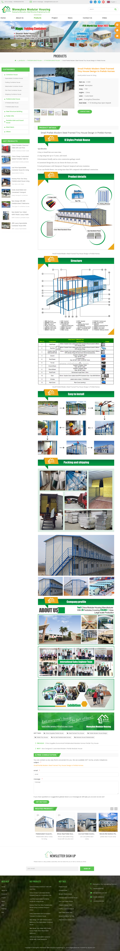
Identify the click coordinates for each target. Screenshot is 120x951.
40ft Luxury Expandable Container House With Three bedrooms (19, 224)
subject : (37, 762)
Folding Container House (12, 82)
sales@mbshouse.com (51, 2)
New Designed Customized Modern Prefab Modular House (62, 748)
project (55, 18)
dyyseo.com (91, 948)
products (37, 18)
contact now (84, 112)
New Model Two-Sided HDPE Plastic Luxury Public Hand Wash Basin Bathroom (20, 213)
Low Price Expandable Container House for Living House (20, 169)
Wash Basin (10, 127)
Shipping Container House (12, 94)
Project (4, 898)
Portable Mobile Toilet (65, 905)
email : (37, 770)
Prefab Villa (10, 116)
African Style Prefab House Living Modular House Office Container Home (66, 834)
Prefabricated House (34, 60)
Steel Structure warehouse (67, 920)
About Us (20, 18)
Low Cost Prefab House (66, 901)
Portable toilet (63, 890)
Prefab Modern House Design (97, 733)
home (3, 18)
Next (115, 808)
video (104, 18)
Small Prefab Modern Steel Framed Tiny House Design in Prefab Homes (58, 765)
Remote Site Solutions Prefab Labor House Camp (109, 834)
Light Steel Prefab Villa (65, 912)
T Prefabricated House (11, 107)
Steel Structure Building (14, 112)
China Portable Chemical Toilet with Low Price (20, 146)
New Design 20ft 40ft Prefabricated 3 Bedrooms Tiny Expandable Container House (20, 202)
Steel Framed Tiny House (75, 733)
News (70, 18)
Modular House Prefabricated (84, 737)
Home (3, 887)
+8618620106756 (18, 2)
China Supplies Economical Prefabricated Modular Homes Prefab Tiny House (72, 743)
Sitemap (4, 909)
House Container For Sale (66, 916)
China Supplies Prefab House (53, 733)
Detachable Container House (13, 86)
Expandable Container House (13, 78)
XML (3, 912)
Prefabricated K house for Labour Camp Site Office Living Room (45, 834)
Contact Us (87, 18)
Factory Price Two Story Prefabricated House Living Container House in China (20, 180)
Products (4, 894)
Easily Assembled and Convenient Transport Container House (19, 191)
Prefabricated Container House (68, 898)
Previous (111, 808)
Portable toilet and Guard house (15, 122)
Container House (12, 75)
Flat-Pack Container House (12, 90)
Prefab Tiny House (41, 737)
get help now (41, 802)
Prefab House (63, 887)
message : (38, 779)
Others (8, 132)
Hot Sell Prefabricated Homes (61, 737)
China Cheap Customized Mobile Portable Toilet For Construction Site (20, 158)
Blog (3, 905)
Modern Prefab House (65, 894)
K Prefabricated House (52, 60)
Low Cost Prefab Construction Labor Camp (87, 834)
